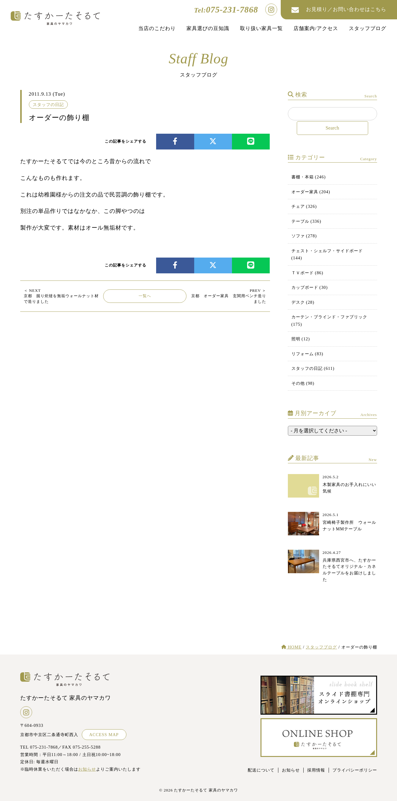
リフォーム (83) (307, 353)
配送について (261, 770)
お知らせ (87, 769)
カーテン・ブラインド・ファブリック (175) (329, 320)
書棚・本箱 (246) (308, 176)
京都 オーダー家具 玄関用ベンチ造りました (228, 296)
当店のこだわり (157, 28)
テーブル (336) (306, 221)
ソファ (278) (304, 235)
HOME (291, 647)
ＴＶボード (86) (307, 272)
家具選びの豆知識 (207, 28)
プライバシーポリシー (354, 770)
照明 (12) (300, 338)
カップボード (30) (309, 287)
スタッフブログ (367, 28)
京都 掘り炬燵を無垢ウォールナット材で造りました (61, 296)
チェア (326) (304, 206)
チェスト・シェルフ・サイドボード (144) (327, 254)
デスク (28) (303, 302)
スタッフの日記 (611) (313, 368)
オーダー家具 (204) (310, 191)
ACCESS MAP (104, 734)
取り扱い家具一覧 (261, 28)
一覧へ (145, 296)
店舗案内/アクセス (316, 28)
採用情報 (316, 770)
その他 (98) (303, 383)
